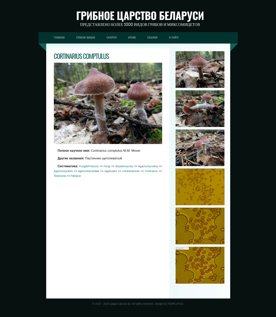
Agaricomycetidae (88, 171)
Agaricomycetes (63, 171)
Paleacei (76, 175)
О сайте (174, 37)
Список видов (85, 37)
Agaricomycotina (148, 166)
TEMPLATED (175, 303)
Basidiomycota (124, 166)
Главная (59, 37)
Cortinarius (151, 171)
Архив (132, 37)
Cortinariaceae (131, 171)
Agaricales (110, 171)
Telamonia (60, 175)
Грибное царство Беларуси (140, 15)
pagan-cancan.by (120, 303)
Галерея (112, 37)
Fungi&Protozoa (88, 166)
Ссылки (152, 37)
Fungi (107, 166)
